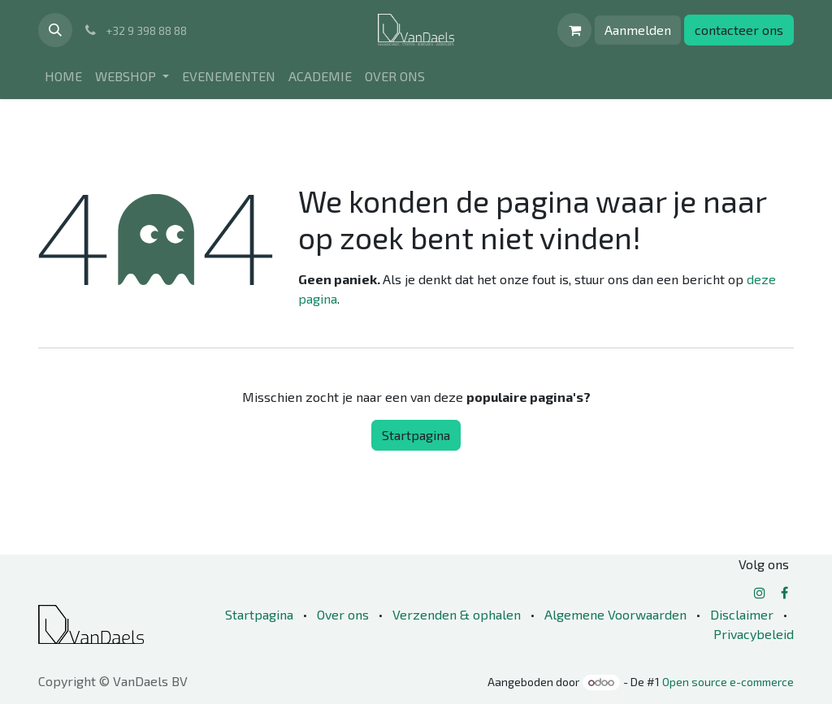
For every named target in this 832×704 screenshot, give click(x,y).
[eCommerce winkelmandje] (574, 30)
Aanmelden (637, 29)
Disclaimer (742, 614)
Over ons (343, 614)
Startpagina (416, 435)
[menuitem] (63, 76)
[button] (55, 30)
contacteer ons (739, 29)
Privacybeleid (753, 633)
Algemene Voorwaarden (615, 614)
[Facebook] (784, 593)
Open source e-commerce (728, 682)
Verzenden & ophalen (456, 614)
